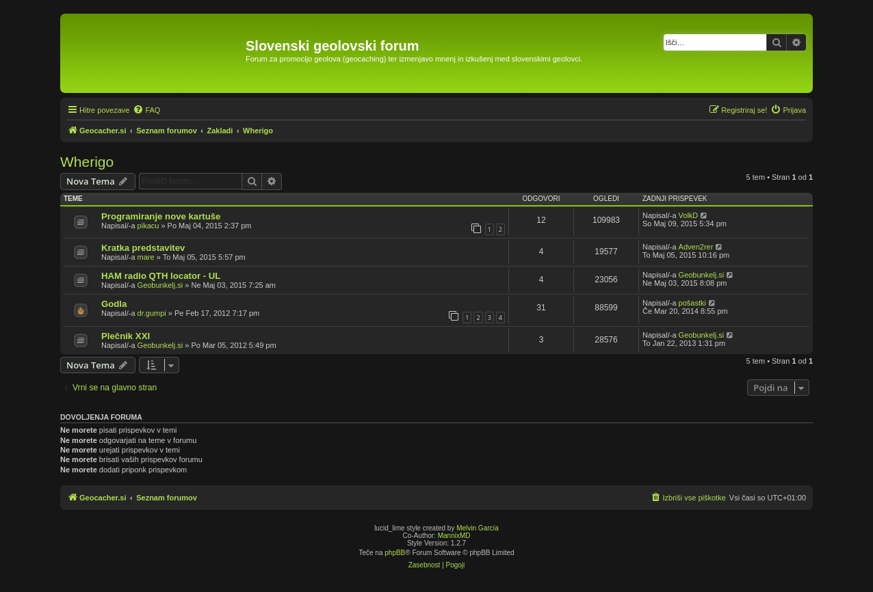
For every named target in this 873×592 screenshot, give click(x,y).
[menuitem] (146, 110)
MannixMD (454, 535)
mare (146, 257)
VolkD (689, 215)
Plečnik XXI (125, 336)
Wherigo (87, 162)
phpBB (395, 552)
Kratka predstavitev (143, 248)
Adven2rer (696, 247)
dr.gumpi (152, 313)
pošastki (692, 303)
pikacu (148, 225)
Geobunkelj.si (160, 285)
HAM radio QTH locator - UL (160, 276)
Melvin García (477, 528)
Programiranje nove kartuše (160, 216)
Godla (114, 304)
